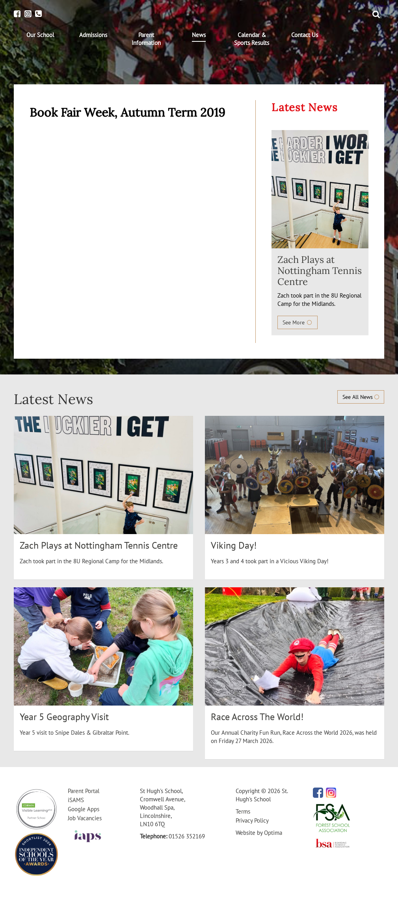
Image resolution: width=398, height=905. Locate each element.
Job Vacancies (85, 818)
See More (297, 322)
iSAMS (76, 800)
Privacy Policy (252, 820)
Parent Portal (83, 791)
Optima (273, 832)
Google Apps (83, 809)
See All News (360, 396)
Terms (243, 811)
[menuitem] (40, 35)
